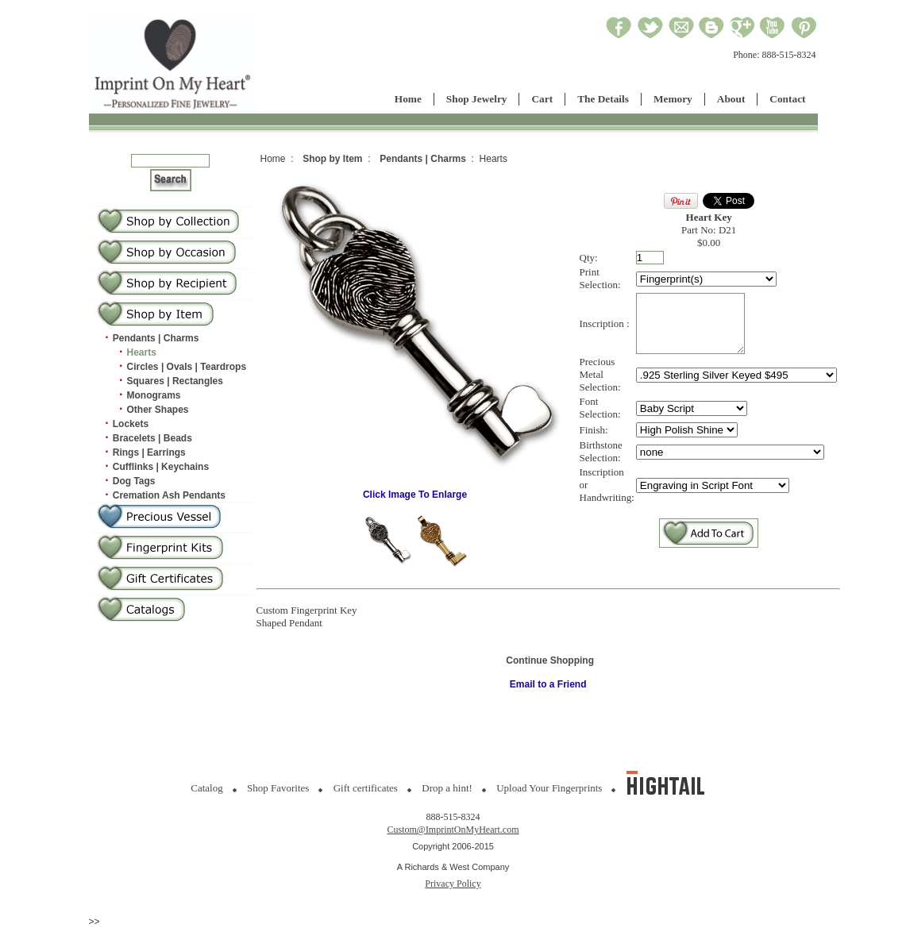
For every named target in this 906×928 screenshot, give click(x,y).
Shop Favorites (278, 788)
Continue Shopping (550, 660)
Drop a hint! (447, 788)
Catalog (206, 788)
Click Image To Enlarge (415, 490)
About (731, 99)
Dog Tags (134, 481)
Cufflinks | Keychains (161, 466)
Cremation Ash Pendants (169, 495)
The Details (603, 99)
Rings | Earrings (149, 452)
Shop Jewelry (476, 99)
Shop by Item (332, 158)
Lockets (130, 423)
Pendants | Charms (156, 338)
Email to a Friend (548, 684)
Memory (672, 99)
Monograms (154, 395)
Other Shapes (158, 409)
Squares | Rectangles (175, 381)
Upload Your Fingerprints (549, 788)
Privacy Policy (452, 883)
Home (408, 99)
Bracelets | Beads (152, 438)
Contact (787, 99)
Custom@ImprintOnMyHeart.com (453, 829)
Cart (542, 99)
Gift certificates (365, 788)
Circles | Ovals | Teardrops (187, 366)
